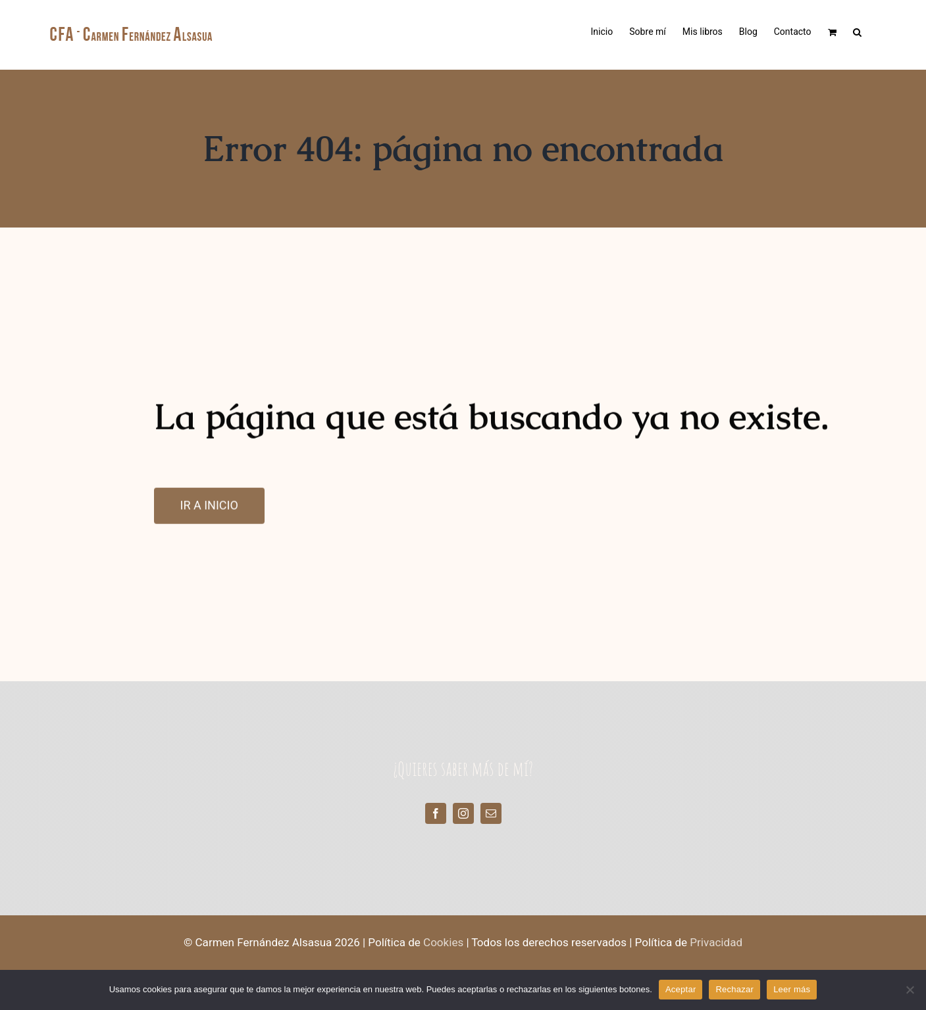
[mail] (491, 813)
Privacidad (716, 942)
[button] (857, 31)
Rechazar (734, 989)
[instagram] (463, 813)
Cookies (443, 942)
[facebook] (435, 813)
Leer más (791, 989)
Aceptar (680, 989)
